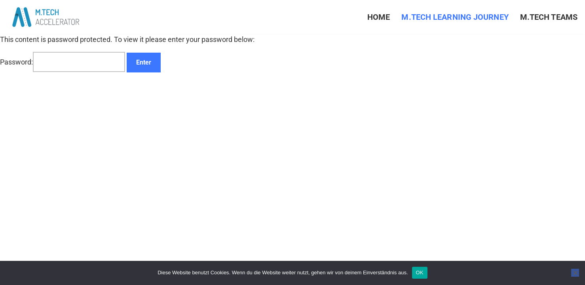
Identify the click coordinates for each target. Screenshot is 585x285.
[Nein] (575, 273)
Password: (62, 62)
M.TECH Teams (548, 17)
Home (378, 17)
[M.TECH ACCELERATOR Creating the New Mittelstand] (45, 17)
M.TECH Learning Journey (454, 17)
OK (420, 273)
